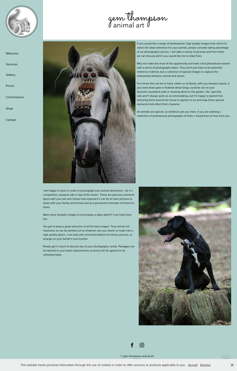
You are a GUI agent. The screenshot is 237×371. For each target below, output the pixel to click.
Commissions (15, 97)
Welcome (12, 53)
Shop (9, 108)
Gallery (10, 75)
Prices (10, 86)
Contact (11, 120)
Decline (205, 365)
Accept (193, 365)
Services (11, 64)
